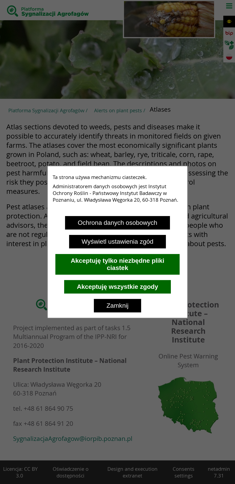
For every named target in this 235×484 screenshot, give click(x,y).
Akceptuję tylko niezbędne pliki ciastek (117, 264)
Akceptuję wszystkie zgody (117, 286)
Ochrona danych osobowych (117, 222)
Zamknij (117, 305)
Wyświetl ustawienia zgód (118, 241)
